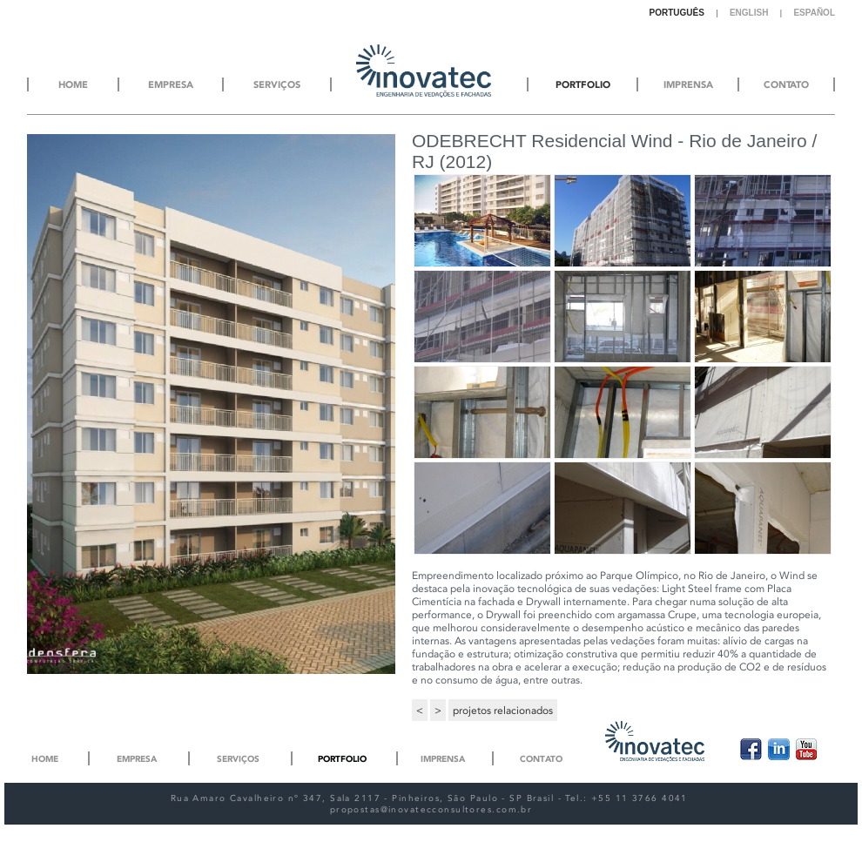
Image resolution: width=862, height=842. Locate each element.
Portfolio (342, 759)
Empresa (137, 759)
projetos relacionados (503, 710)
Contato (541, 759)
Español (814, 12)
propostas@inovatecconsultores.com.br (431, 809)
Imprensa (443, 759)
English (749, 12)
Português (677, 12)
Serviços (238, 759)
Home (44, 759)
